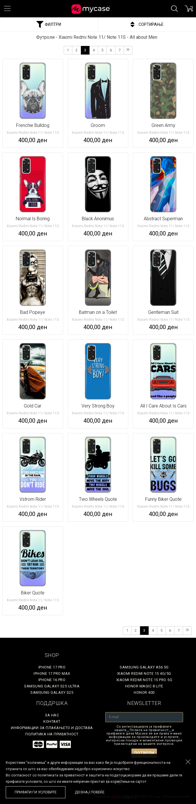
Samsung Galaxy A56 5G (144, 667)
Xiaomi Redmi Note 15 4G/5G (144, 673)
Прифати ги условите (36, 792)
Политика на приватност (51, 734)
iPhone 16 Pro (52, 680)
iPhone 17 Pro (52, 667)
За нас (52, 715)
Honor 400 (144, 692)
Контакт (52, 721)
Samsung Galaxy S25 (51, 692)
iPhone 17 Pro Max (52, 673)
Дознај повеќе (89, 792)
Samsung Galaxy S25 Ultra (51, 686)
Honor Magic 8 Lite (144, 686)
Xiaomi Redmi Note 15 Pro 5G (144, 680)
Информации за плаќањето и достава (52, 728)
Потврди (144, 753)
